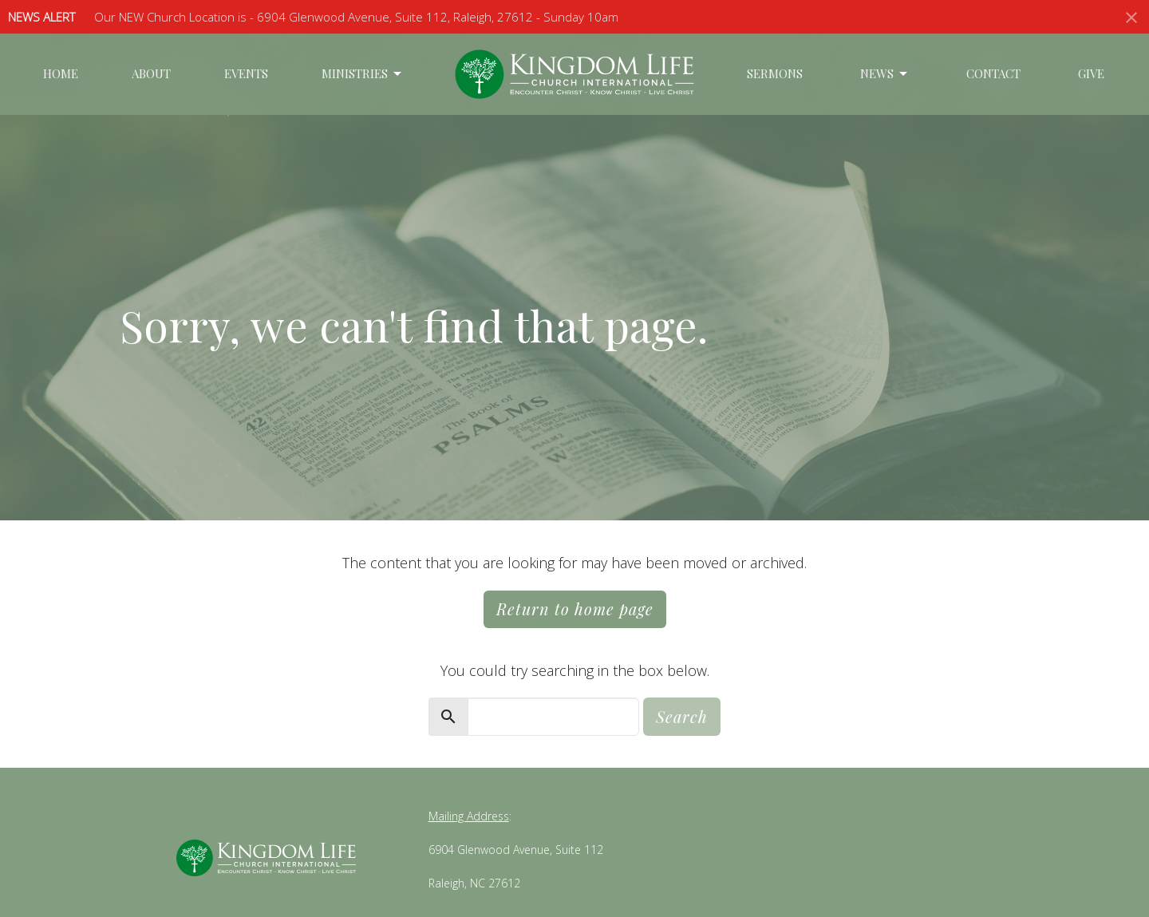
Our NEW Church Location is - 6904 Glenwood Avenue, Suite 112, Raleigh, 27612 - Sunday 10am (356, 17)
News (885, 73)
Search (682, 716)
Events (246, 73)
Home (60, 73)
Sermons (775, 73)
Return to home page (574, 608)
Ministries (363, 73)
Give (1091, 73)
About (151, 73)
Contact (993, 73)
